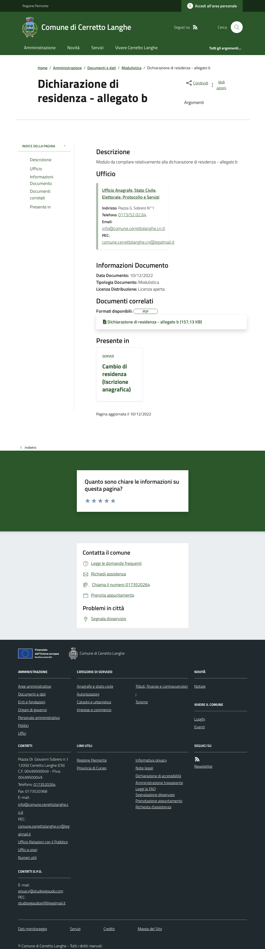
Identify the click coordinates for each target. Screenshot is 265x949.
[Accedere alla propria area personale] (212, 6)
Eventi (199, 727)
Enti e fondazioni (31, 702)
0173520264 (45, 784)
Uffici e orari (27, 850)
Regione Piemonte (35, 5)
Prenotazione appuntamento (159, 801)
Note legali (144, 768)
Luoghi (199, 719)
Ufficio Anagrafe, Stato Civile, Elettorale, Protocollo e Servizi (130, 193)
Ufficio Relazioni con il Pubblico (43, 842)
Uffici (22, 733)
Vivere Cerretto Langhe (136, 47)
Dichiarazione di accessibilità (158, 776)
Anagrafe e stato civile (95, 686)
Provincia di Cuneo (91, 768)
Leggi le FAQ (146, 789)
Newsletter (203, 766)
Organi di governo (32, 710)
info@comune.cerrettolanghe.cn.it (133, 228)
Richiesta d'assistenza (153, 807)
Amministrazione (40, 47)
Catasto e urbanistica (94, 702)
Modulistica (131, 68)
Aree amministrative (34, 686)
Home (42, 68)
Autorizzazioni (88, 694)
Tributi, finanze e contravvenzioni (162, 690)
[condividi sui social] (196, 83)
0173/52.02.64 (132, 214)
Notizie (200, 686)
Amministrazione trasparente (159, 783)
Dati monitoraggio (32, 929)
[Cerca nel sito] (234, 27)
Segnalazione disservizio (155, 795)
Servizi (97, 47)
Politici (23, 725)
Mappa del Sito (150, 929)
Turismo (142, 702)
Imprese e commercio (94, 710)
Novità (73, 47)
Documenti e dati (101, 68)
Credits (109, 929)
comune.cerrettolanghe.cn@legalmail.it (138, 242)
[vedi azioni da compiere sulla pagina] (218, 85)
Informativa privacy (151, 760)
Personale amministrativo (39, 717)
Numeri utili (27, 857)
